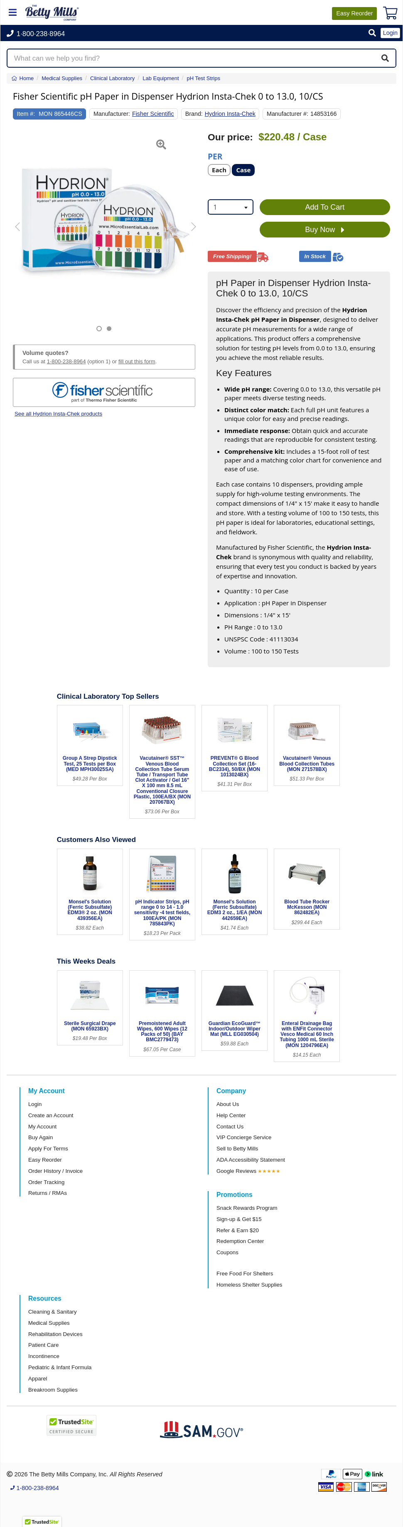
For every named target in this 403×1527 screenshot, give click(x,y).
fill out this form (136, 361)
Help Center (231, 1115)
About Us (227, 1104)
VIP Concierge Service (243, 1137)
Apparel (37, 1378)
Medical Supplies (49, 1323)
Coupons (227, 1252)
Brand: (194, 113)
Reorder (354, 13)
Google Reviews (236, 1171)
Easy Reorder (45, 1160)
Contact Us (229, 1126)
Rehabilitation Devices (55, 1334)
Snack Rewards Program (247, 1208)
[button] (372, 33)
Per (215, 156)
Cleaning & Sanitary (52, 1312)
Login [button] (390, 32)
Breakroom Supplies (53, 1390)
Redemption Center (240, 1241)
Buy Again (40, 1137)
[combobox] (230, 207)
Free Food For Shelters (244, 1273)
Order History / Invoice (55, 1171)
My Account (42, 1126)
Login (35, 1104)
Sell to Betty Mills (237, 1148)
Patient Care (43, 1345)
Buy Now (324, 230)
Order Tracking (46, 1182)
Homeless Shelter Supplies (249, 1285)
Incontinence (43, 1356)
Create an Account (51, 1115)
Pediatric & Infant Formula (59, 1367)
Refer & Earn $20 (237, 1230)
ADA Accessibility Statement (250, 1160)
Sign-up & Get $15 (239, 1219)
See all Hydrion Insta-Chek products (58, 414)
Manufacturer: (111, 113)
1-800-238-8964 (66, 361)
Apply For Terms (48, 1148)
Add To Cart (325, 207)
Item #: (26, 113)
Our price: (230, 137)
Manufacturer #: (287, 113)
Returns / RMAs (47, 1193)
